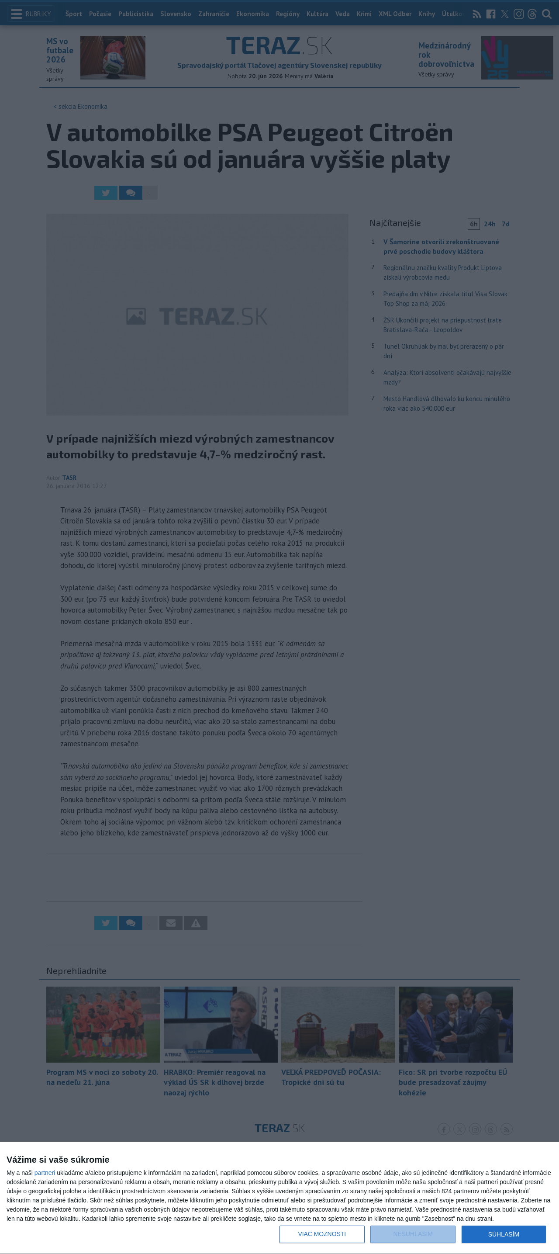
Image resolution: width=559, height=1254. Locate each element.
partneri (45, 1173)
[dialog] (279, 1198)
